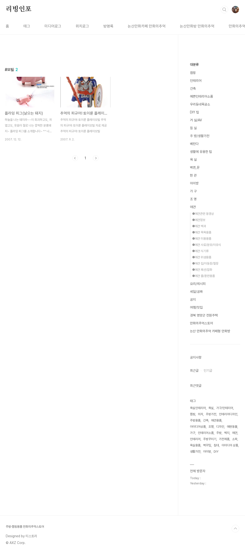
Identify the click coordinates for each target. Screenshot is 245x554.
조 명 (193, 199)
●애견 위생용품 (201, 257)
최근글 (194, 370)
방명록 (108, 26)
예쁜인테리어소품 (201, 96)
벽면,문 (195, 167)
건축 (193, 88)
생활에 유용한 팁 (201, 152)
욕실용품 (195, 445)
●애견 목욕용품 (201, 232)
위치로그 (82, 26)
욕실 (211, 408)
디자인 (220, 426)
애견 (193, 207)
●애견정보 (198, 220)
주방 (219, 433)
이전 (75, 158)
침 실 (193, 128)
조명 (211, 426)
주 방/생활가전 (199, 136)
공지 (193, 299)
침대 (216, 445)
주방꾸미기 (209, 439)
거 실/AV (196, 120)
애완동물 (232, 426)
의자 (200, 414)
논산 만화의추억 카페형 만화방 (210, 331)
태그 (26, 26)
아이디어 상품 (230, 445)
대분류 (194, 64)
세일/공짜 (196, 292)
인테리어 (195, 81)
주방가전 (211, 414)
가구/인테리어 (224, 408)
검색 (224, 9)
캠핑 (193, 73)
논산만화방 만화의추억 (197, 26)
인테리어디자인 (228, 414)
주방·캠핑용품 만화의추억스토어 (25, 526)
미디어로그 (53, 26)
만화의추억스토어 (201, 323)
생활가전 (195, 451)
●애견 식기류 (200, 251)
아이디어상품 (198, 426)
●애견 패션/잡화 (202, 269)
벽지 (226, 433)
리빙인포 (18, 9)
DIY (216, 451)
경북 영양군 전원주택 (204, 315)
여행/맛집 (196, 307)
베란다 (194, 144)
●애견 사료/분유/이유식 (206, 245)
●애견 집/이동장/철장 (205, 263)
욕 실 (193, 159)
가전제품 (224, 439)
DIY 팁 (194, 112)
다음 (96, 158)
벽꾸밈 (207, 445)
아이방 (194, 183)
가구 (192, 433)
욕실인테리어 (198, 408)
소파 (234, 439)
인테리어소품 (206, 433)
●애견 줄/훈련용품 (203, 276)
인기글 (208, 370)
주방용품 (195, 420)
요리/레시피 (198, 284)
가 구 (193, 191)
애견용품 (216, 420)
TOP (235, 528)
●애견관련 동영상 (203, 214)
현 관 (193, 175)
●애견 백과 (199, 226)
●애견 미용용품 (201, 238)
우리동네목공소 (200, 104)
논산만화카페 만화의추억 (147, 26)
